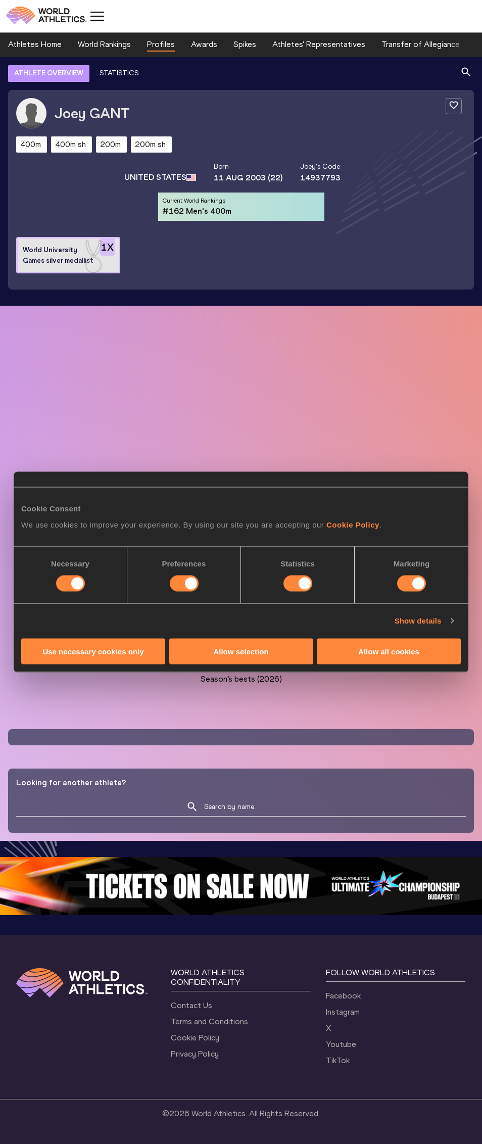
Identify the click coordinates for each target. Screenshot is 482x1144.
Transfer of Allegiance (420, 44)
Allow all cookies (388, 651)
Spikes (244, 44)
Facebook (343, 995)
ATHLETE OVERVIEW (48, 73)
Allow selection (240, 651)
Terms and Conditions (209, 1021)
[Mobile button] (97, 16)
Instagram (343, 1012)
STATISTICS (119, 73)
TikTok (338, 1060)
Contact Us (191, 1005)
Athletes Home (35, 44)
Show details (418, 620)
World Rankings (104, 44)
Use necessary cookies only (92, 651)
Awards (204, 44)
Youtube (341, 1044)
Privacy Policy (195, 1054)
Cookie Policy (352, 524)
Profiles (161, 44)
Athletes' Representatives (318, 44)
